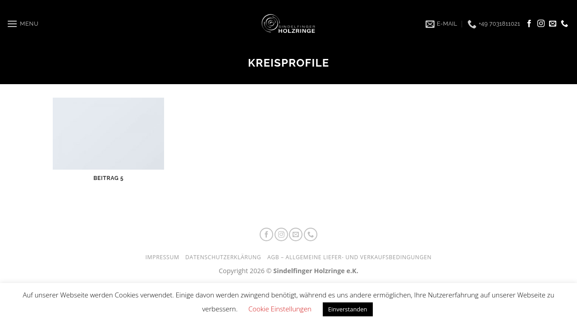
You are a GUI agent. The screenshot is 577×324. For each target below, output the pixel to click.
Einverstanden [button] (347, 309)
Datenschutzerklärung (223, 257)
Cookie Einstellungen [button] (279, 308)
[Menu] (22, 24)
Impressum (162, 257)
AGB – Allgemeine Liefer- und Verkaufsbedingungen (349, 257)
